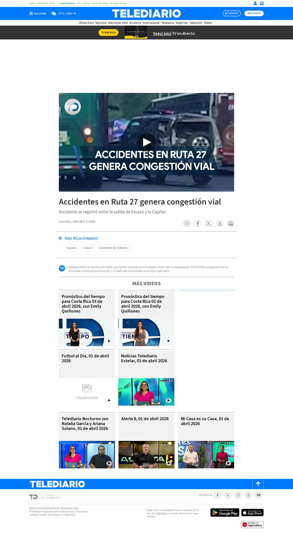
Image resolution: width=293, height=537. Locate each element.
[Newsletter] (262, 4)
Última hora (86, 23)
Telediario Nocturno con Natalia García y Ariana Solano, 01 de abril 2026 (85, 424)
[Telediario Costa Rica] (146, 13)
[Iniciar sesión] (255, 3)
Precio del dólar (100, 3)
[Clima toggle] (62, 13)
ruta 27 (87, 248)
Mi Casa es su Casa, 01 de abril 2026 (205, 421)
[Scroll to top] (258, 484)
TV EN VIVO (232, 13)
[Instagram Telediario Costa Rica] (238, 495)
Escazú (71, 248)
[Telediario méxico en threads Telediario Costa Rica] (248, 495)
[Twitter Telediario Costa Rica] (227, 495)
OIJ (79, 3)
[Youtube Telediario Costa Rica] (258, 495)
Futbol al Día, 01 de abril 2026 (85, 358)
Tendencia (167, 23)
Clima (86, 3)
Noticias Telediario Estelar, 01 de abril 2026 (144, 358)
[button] (187, 223)
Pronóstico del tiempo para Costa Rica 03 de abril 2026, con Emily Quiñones (83, 303)
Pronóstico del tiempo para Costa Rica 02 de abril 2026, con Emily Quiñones (142, 303)
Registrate (254, 13)
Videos (208, 23)
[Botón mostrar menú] (38, 13)
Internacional (151, 23)
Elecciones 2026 (118, 23)
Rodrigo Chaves (118, 3)
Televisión (195, 23)
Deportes (182, 23)
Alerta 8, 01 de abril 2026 (145, 419)
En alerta (135, 23)
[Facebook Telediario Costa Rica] (217, 495)
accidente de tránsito (113, 248)
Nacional (100, 23)
